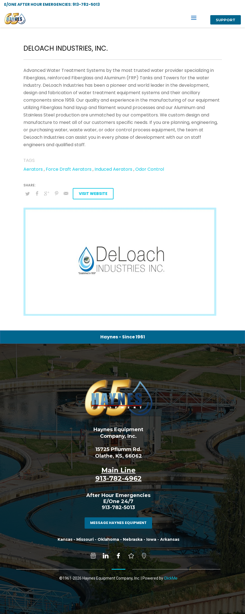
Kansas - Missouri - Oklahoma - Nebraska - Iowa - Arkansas (118, 539)
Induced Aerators (113, 169)
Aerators (33, 169)
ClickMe (170, 578)
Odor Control (149, 169)
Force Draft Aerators (68, 169)
